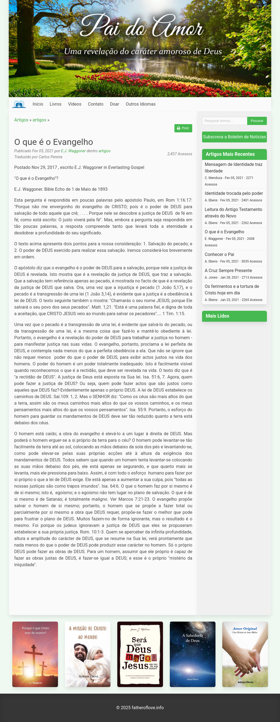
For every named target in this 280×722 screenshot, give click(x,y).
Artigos (21, 120)
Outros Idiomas (141, 104)
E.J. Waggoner (73, 151)
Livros (56, 104)
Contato (96, 104)
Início (38, 104)
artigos (39, 120)
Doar (114, 104)
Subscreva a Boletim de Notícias (234, 136)
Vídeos (74, 104)
